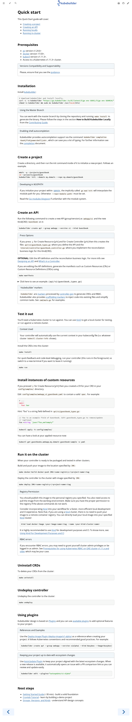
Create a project (30, 157)
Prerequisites (28, 45)
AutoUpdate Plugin (33, 661)
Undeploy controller (33, 590)
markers (42, 294)
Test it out (25, 314)
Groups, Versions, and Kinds (36, 700)
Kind (45, 509)
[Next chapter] (123, 712)
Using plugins (28, 615)
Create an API (28, 212)
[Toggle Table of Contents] (4, 3)
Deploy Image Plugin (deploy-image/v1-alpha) (50, 636)
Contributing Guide (38, 122)
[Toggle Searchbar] (15, 3)
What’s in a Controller (49, 261)
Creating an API (30, 27)
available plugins (81, 621)
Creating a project (31, 24)
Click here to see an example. (51, 281)
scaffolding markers (55, 297)
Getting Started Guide (33, 694)
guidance (55, 72)
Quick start (29, 12)
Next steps (26, 688)
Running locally (30, 30)
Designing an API (26, 261)
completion (29, 143)
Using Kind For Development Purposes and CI (42, 533)
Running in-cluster (32, 33)
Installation (26, 86)
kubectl (26, 56)
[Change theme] (10, 3)
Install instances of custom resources (46, 380)
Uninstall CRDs (29, 565)
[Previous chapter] (8, 712)
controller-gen (67, 294)
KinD (78, 320)
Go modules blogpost (39, 198)
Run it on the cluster (33, 454)
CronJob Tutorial (31, 697)
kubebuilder (30, 92)
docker (26, 53)
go (24, 50)
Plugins (52, 621)
